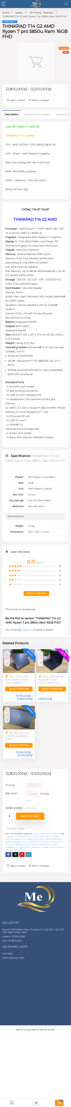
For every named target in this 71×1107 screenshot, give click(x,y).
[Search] (66, 4)
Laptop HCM (19, 839)
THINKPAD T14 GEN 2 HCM (43, 847)
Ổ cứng (10, 785)
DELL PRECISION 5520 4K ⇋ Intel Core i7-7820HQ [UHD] (50, 681)
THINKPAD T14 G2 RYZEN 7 (26, 844)
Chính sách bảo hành (13, 957)
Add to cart (30, 816)
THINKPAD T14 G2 (19, 842)
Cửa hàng (7, 953)
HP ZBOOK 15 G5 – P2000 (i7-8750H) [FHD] (17, 736)
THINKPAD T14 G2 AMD (38, 842)
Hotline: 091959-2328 (13, 936)
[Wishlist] (12, 1103)
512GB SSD (34, 785)
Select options (19, 689)
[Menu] (3, 4)
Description (11, 114)
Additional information (37, 114)
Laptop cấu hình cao (28, 836)
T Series (20, 828)
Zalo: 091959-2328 (12, 940)
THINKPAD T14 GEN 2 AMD (17, 847)
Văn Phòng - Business (41, 12)
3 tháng (32, 793)
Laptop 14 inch (11, 836)
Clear (28, 800)
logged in (28, 629)
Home (5, 12)
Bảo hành (11, 793)
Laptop (18, 12)
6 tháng (44, 793)
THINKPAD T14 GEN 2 (48, 844)
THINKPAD (10, 828)
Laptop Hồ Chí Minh (35, 839)
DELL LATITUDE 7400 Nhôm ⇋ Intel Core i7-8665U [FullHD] (17, 681)
